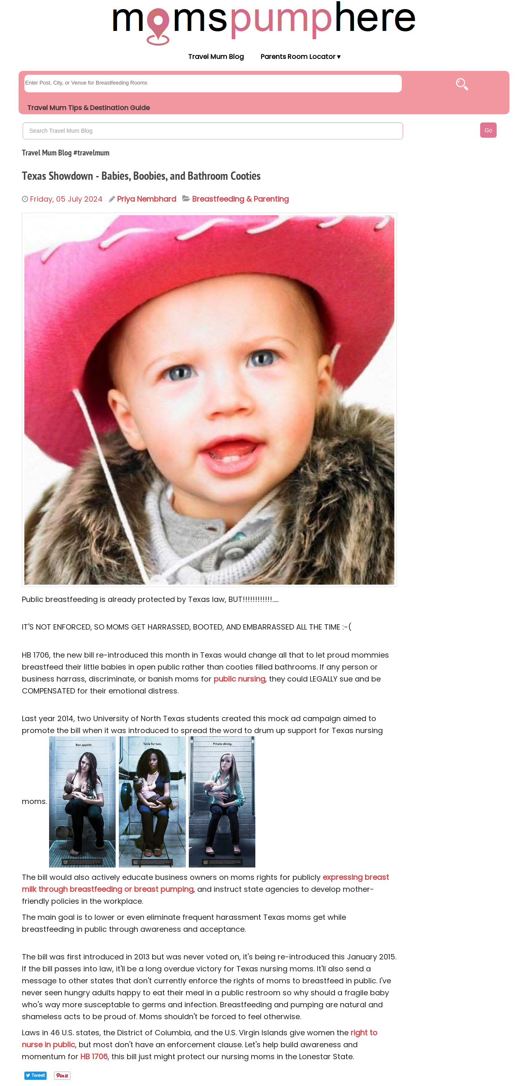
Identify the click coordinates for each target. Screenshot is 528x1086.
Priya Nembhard (146, 199)
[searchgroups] (213, 83)
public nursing (239, 679)
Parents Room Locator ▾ (300, 56)
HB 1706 (94, 1056)
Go (489, 130)
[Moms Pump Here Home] (264, 23)
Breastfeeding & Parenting (240, 199)
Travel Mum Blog (215, 56)
